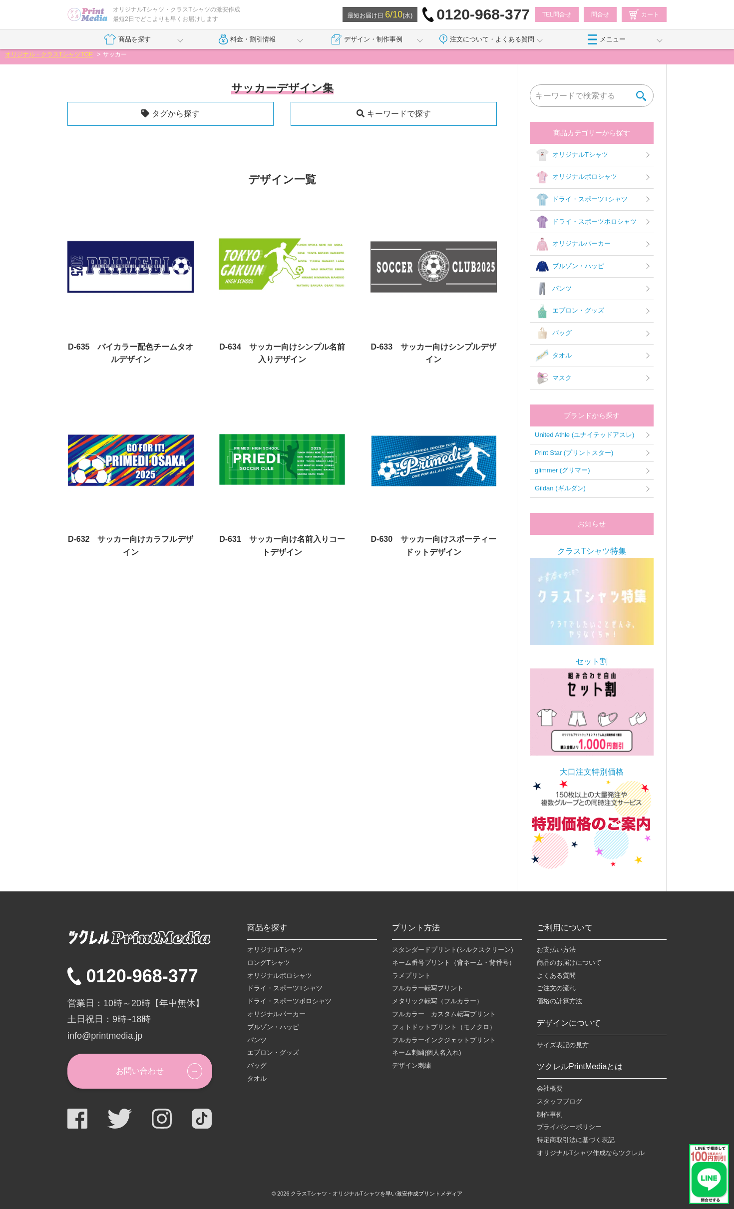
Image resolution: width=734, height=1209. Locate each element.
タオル (553, 355)
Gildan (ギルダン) (560, 488)
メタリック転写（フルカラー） (437, 1001)
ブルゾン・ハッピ (569, 266)
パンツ (553, 288)
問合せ (600, 14)
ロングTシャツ (268, 962)
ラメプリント (411, 975)
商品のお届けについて (569, 962)
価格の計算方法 (559, 1001)
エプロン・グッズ (569, 311)
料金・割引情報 (247, 39)
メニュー (607, 39)
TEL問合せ (556, 14)
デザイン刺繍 (411, 1065)
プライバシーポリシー (569, 1127)
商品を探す (127, 39)
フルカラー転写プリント (427, 988)
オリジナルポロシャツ (576, 177)
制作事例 (550, 1114)
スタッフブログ (559, 1101)
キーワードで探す (399, 113)
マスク (553, 378)
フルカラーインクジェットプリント (444, 1040)
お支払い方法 (556, 949)
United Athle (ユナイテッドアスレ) (584, 434)
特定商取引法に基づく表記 (576, 1140)
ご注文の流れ (556, 988)
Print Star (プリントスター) (574, 452)
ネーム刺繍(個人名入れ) (426, 1052)
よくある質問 (556, 975)
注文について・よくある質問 (486, 39)
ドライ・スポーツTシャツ (581, 199)
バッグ (553, 333)
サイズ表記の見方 (563, 1045)
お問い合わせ (140, 1071)
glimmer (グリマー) (562, 470)
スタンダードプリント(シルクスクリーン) (452, 949)
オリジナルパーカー (573, 244)
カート (644, 14)
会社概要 (550, 1088)
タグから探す (176, 113)
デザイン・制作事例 (367, 39)
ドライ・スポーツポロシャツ (586, 221)
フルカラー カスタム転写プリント (444, 1014)
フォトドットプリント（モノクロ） (444, 1027)
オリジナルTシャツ (571, 154)
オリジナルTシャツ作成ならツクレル (591, 1153)
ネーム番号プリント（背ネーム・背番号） (453, 962)
